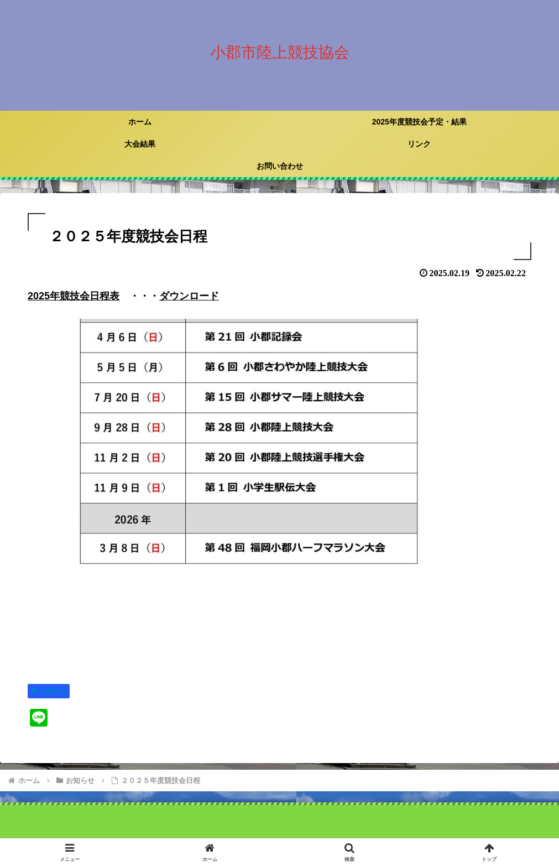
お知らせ (48, 690)
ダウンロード (189, 296)
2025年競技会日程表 (73, 296)
